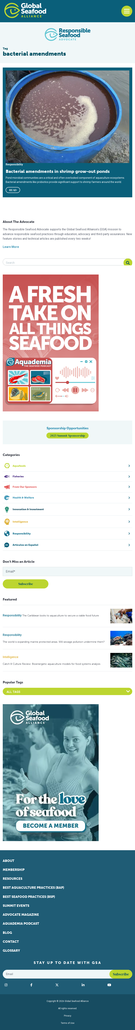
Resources (12, 879)
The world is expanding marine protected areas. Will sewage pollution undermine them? (54, 641)
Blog (7, 933)
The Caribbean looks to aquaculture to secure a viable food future (60, 615)
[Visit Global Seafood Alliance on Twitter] (67, 985)
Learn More (11, 247)
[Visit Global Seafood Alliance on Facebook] (41, 985)
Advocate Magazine (21, 915)
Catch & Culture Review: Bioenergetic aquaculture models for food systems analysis (51, 664)
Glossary (11, 951)
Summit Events (16, 906)
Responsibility (12, 615)
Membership (13, 870)
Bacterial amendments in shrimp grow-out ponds (58, 171)
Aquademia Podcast (21, 924)
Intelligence (10, 657)
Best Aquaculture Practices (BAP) (33, 888)
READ (13, 190)
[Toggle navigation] (126, 11)
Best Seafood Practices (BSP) (29, 897)
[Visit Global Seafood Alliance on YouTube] (119, 985)
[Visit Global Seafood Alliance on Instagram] (15, 985)
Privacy (67, 1015)
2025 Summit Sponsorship (67, 436)
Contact (11, 942)
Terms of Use (67, 1023)
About (8, 861)
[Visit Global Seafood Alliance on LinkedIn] (93, 985)
